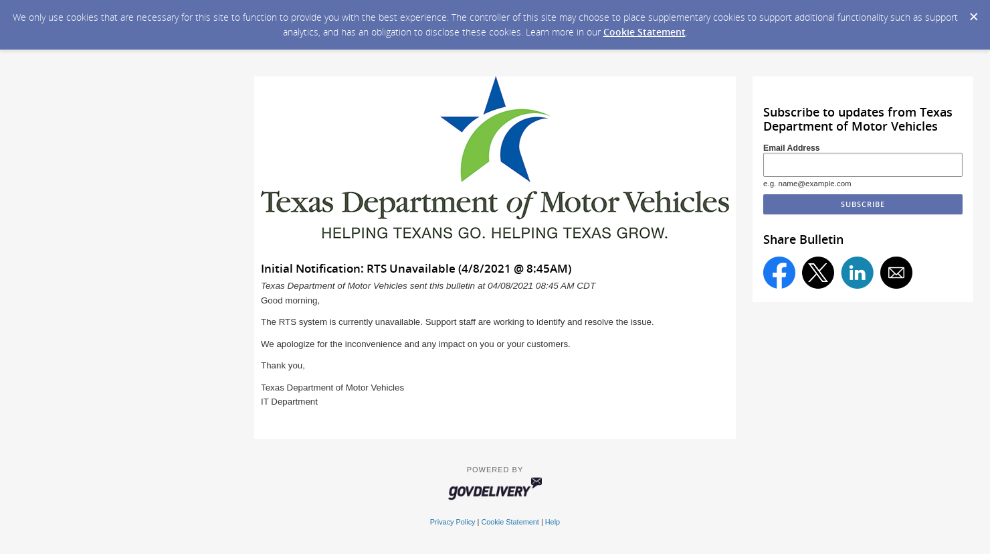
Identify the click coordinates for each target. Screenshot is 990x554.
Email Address (791, 148)
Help (552, 522)
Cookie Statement (644, 31)
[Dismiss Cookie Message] (973, 12)
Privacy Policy (453, 522)
